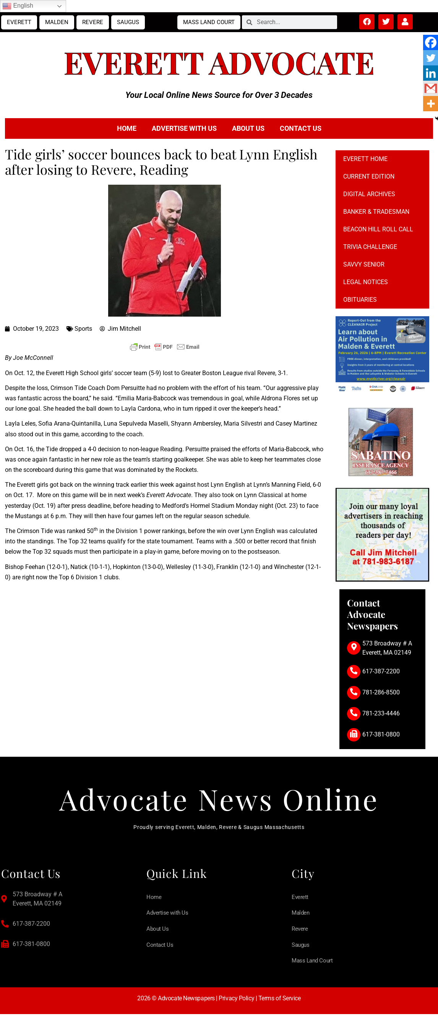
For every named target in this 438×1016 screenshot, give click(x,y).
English (17, 6)
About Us (248, 128)
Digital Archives (369, 194)
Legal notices (365, 282)
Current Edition (368, 176)
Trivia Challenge (370, 246)
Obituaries (360, 299)
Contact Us (300, 128)
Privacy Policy (236, 1000)
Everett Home (365, 159)
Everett (19, 22)
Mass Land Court (209, 22)
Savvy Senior (363, 264)
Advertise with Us (184, 128)
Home (126, 128)
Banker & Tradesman (376, 211)
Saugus (128, 22)
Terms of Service (279, 1000)
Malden (56, 22)
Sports (83, 328)
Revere (92, 22)
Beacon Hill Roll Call (378, 229)
